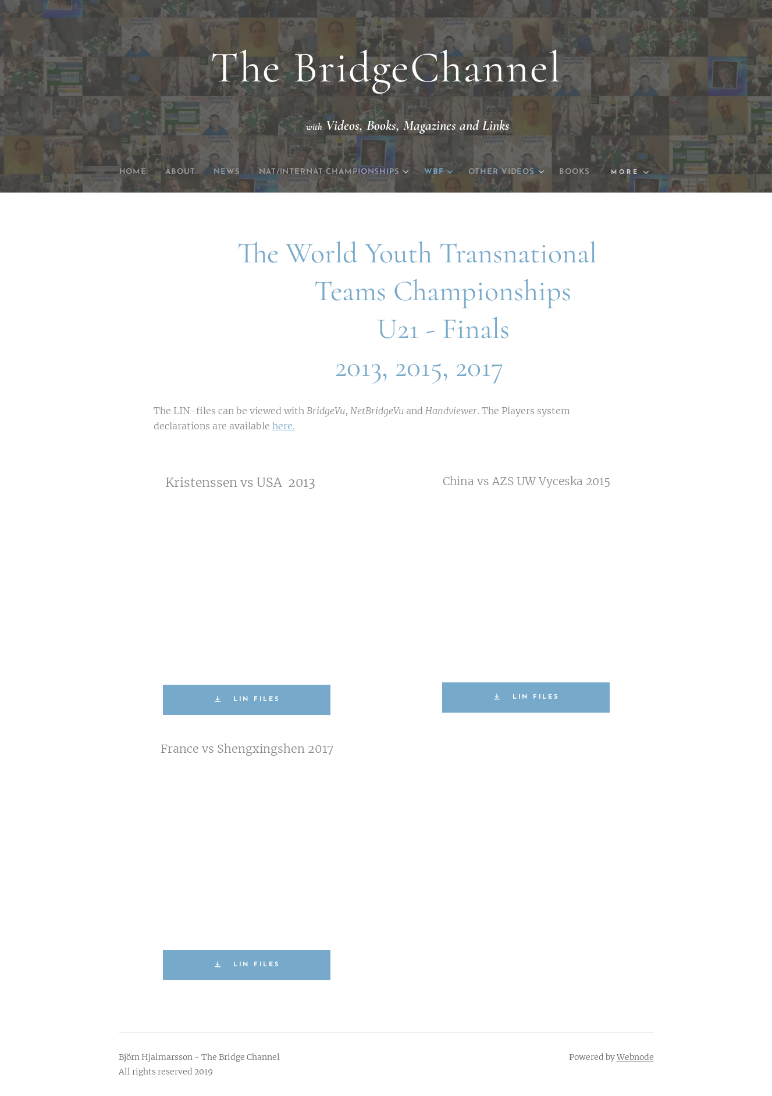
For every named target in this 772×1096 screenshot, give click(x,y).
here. (283, 426)
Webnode (635, 1057)
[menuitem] (140, 172)
